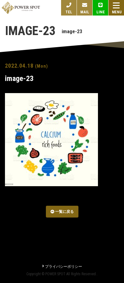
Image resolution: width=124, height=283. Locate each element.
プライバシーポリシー (62, 266)
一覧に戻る (62, 211)
